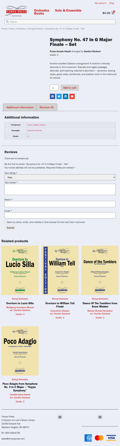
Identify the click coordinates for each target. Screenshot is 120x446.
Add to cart (69, 87)
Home (4, 28)
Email (8, 211)
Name (8, 199)
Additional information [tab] (20, 107)
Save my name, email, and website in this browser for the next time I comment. (46, 222)
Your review (11, 182)
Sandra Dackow (35, 130)
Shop (11, 28)
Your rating (10, 173)
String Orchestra (35, 28)
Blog (111, 2)
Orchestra (41, 10)
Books (39, 13)
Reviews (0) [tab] (47, 107)
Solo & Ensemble (68, 10)
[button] (52, 96)
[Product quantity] (54, 88)
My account (100, 2)
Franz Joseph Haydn (37, 124)
